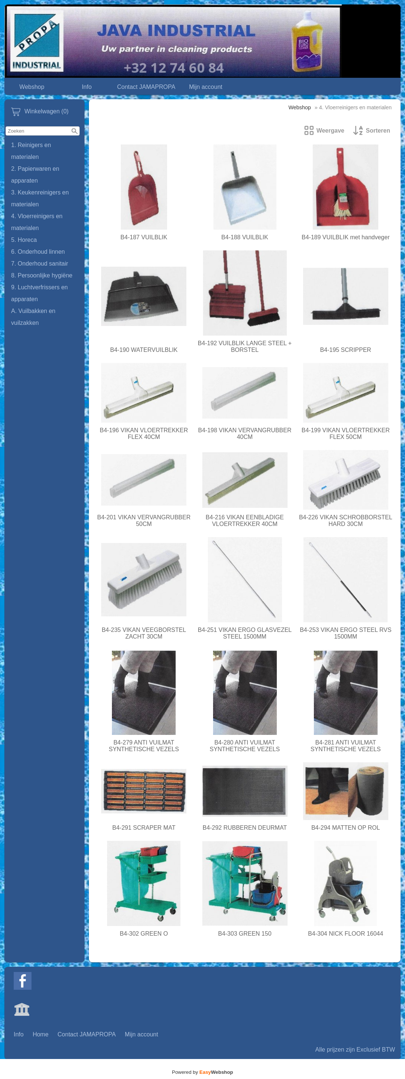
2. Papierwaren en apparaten (35, 175)
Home (41, 1034)
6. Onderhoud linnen (38, 252)
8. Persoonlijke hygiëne (41, 275)
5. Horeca (24, 240)
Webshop (31, 87)
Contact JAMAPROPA (146, 87)
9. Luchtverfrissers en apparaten (39, 293)
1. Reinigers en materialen (31, 151)
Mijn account (205, 87)
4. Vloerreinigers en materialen (37, 222)
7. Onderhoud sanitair (39, 263)
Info (87, 87)
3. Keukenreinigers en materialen (40, 198)
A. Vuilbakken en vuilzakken (33, 317)
